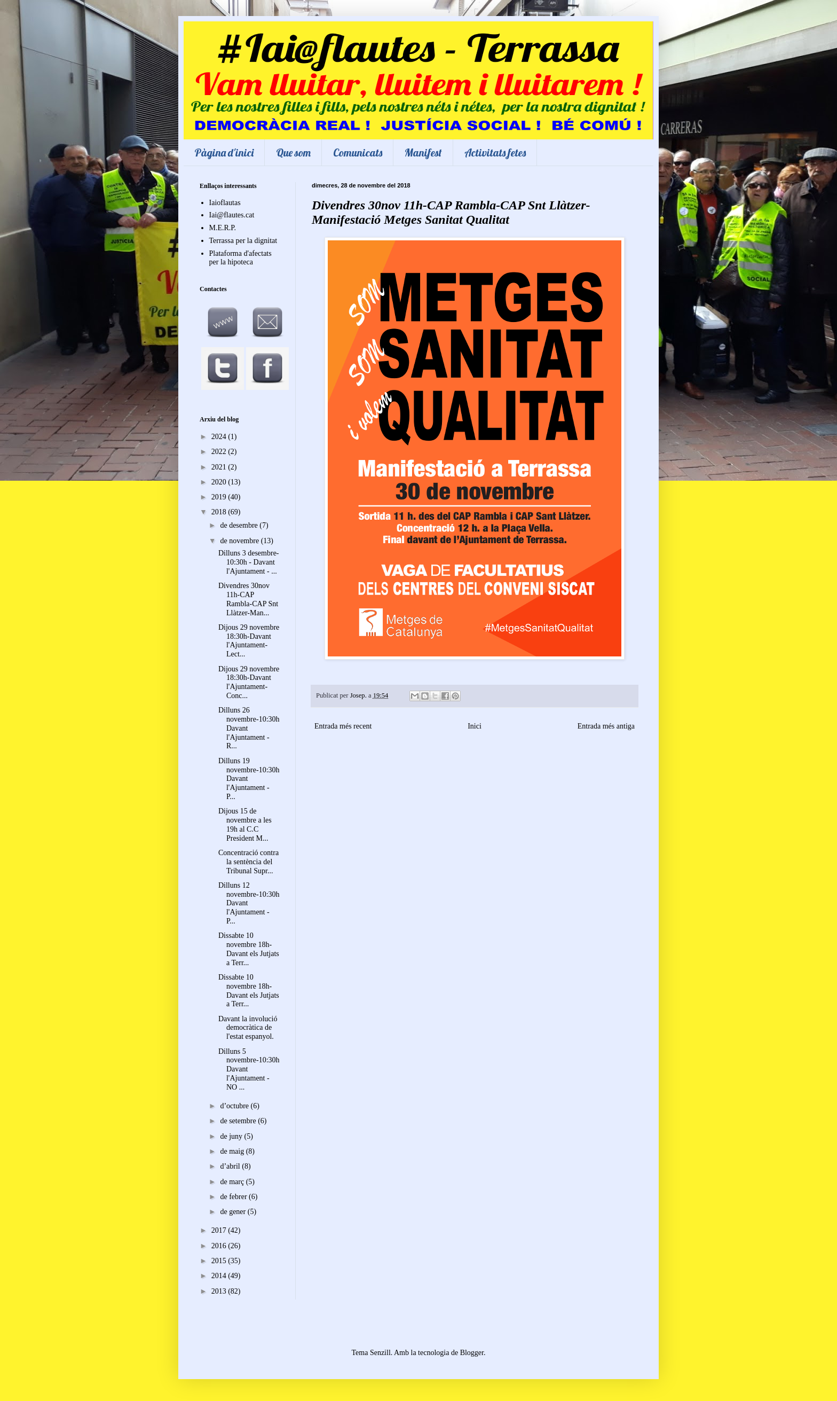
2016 (219, 1246)
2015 (219, 1261)
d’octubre (235, 1106)
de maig (233, 1151)
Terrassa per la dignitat (243, 241)
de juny (232, 1136)
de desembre (239, 525)
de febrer (234, 1197)
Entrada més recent (343, 726)
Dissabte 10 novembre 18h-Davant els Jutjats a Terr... (248, 949)
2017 (219, 1230)
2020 (219, 482)
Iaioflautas (225, 203)
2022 (219, 452)
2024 (219, 437)
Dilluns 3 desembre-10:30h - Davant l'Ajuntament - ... (248, 562)
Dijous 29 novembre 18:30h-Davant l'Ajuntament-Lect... (248, 640)
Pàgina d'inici (224, 152)
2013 (219, 1291)
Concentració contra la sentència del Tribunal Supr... (248, 862)
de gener (233, 1212)
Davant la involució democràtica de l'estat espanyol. (247, 1028)
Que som (293, 152)
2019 (219, 497)
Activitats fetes (495, 152)
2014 (219, 1276)
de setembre (239, 1121)
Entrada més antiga (606, 726)
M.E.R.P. (222, 228)
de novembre (240, 541)
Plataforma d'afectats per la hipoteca (240, 258)
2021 (219, 467)
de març (233, 1182)
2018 (219, 512)
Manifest (423, 152)
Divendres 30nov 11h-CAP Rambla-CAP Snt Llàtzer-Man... (248, 599)
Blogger (472, 1353)
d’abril (231, 1166)
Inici (474, 726)
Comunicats (357, 152)
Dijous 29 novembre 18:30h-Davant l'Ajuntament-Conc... (248, 682)
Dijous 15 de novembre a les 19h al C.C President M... (245, 824)
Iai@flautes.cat (232, 215)
